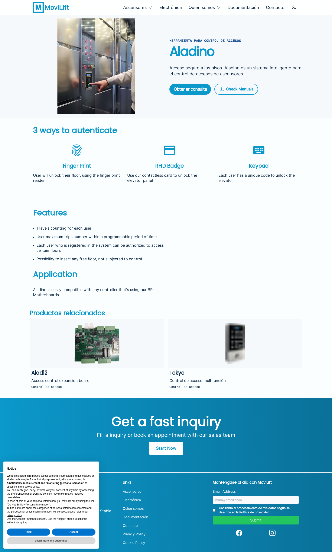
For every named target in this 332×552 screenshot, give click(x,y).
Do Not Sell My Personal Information (28, 504)
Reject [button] (28, 531)
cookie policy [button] (32, 486)
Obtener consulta (190, 89)
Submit (255, 520)
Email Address (224, 491)
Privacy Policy (134, 534)
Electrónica (170, 7)
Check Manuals (236, 89)
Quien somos (133, 508)
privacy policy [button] (14, 515)
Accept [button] (73, 531)
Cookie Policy (134, 542)
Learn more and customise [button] (51, 540)
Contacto (275, 7)
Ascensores (132, 491)
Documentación (243, 7)
